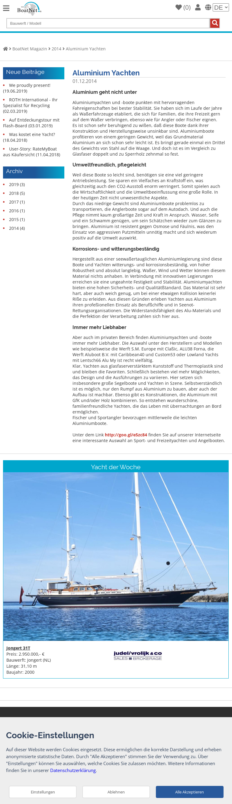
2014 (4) (17, 228)
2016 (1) (17, 211)
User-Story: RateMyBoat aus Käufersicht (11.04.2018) (31, 151)
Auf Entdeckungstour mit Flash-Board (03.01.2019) (31, 122)
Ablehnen (116, 792)
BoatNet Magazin (29, 49)
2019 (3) (17, 184)
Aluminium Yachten (86, 49)
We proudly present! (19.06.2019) (26, 88)
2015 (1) (17, 219)
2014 (56, 49)
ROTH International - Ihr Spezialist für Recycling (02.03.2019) (30, 105)
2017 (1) (17, 202)
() (183, 7)
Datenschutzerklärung (73, 770)
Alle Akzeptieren (189, 792)
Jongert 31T (18, 648)
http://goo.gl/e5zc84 (126, 435)
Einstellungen (43, 792)
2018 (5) (17, 193)
